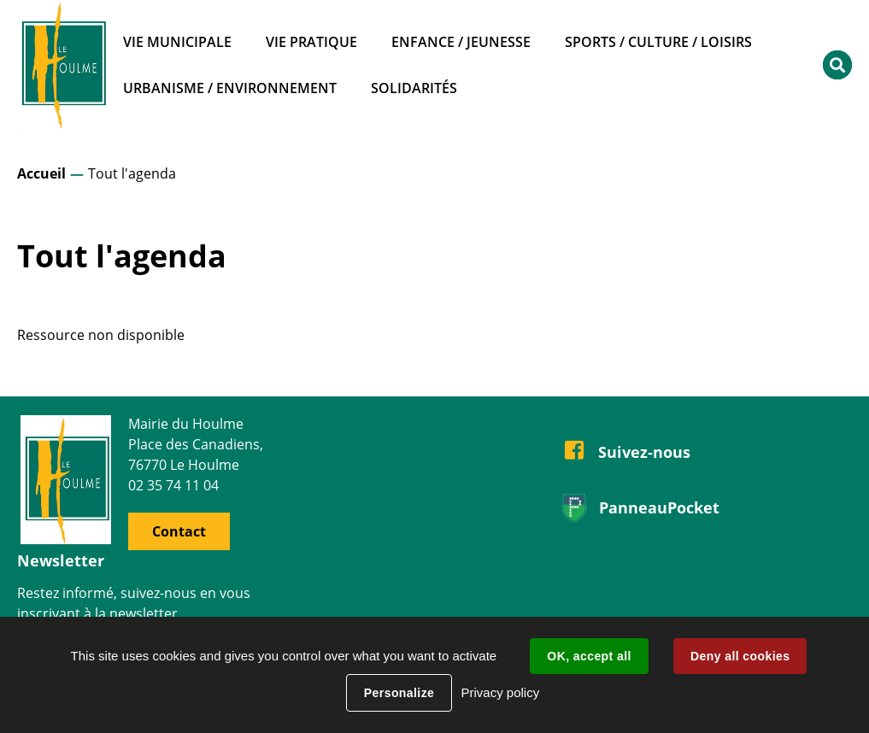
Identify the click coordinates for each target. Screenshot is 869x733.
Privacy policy (500, 692)
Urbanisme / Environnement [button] (230, 88)
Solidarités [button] (414, 88)
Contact (179, 531)
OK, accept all (589, 656)
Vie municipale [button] (177, 41)
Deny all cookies (740, 656)
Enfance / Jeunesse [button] (461, 41)
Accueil (41, 173)
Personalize (399, 693)
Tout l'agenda (132, 173)
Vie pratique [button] (311, 41)
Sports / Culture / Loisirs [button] (658, 41)
